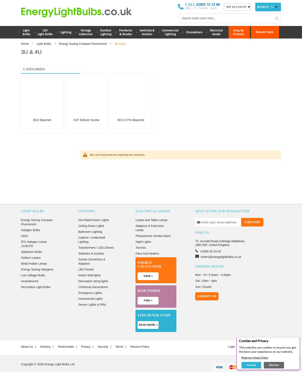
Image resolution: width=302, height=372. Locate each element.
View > (148, 267)
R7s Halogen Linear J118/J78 (34, 235)
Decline (274, 365)
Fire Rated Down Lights (93, 211)
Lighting (65, 32)
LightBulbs (26, 32)
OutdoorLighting (106, 32)
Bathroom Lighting (90, 223)
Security (103, 338)
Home (25, 43)
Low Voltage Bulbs (33, 267)
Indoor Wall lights (89, 267)
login (231, 338)
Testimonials (66, 338)
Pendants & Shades (125, 32)
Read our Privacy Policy (254, 357)
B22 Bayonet (30, 78)
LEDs (24, 227)
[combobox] (230, 18)
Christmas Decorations (93, 278)
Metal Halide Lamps (34, 255)
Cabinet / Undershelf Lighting (91, 231)
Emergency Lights (90, 284)
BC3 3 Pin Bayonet (33, 89)
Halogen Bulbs (30, 221)
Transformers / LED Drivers (96, 239)
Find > (148, 291)
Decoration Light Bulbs (36, 278)
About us (27, 338)
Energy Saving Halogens (37, 261)
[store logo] (82, 12)
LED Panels (86, 261)
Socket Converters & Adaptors (91, 253)
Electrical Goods (216, 32)
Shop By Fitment (238, 32)
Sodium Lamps (30, 249)
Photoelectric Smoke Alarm (153, 227)
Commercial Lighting (170, 32)
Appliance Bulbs (31, 243)
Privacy (86, 338)
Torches (140, 239)
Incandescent (29, 272)
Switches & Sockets (147, 32)
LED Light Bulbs (45, 32)
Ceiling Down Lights (91, 217)
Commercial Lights (90, 290)
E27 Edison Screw (33, 83)
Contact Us (206, 287)
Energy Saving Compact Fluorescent (83, 43)
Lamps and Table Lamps (151, 211)
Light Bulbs (44, 43)
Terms (119, 338)
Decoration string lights (93, 272)
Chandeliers (194, 32)
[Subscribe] (252, 214)
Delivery (45, 338)
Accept (251, 365)
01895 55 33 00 (208, 5)
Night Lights (143, 233)
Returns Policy (139, 338)
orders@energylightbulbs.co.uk (221, 248)
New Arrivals (264, 32)
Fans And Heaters (147, 245)
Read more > (148, 316)
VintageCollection (86, 32)
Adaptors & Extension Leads (149, 219)
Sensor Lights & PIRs (92, 296)
